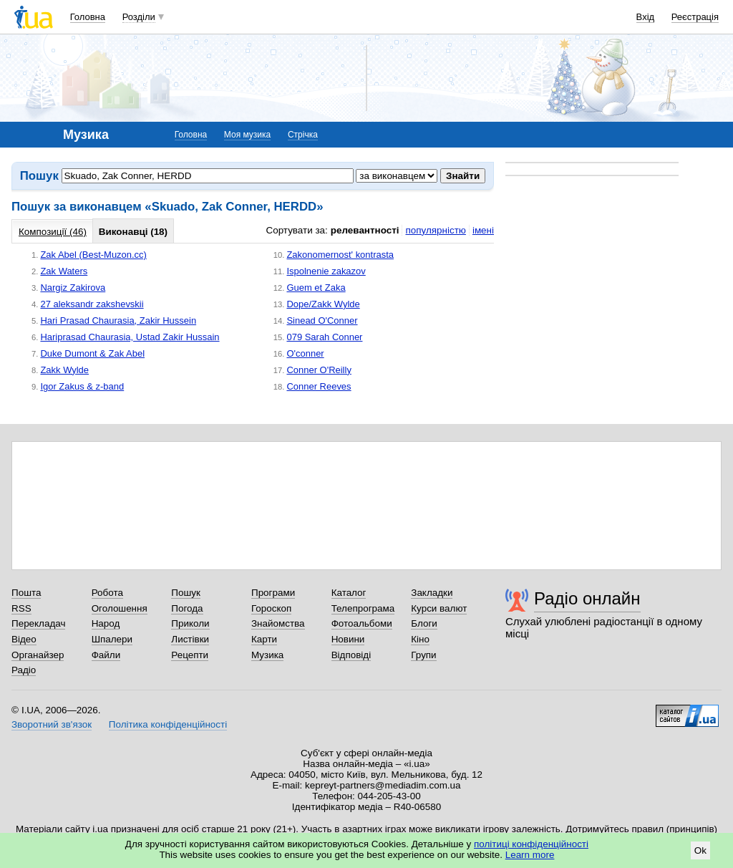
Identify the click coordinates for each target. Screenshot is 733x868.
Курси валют (439, 608)
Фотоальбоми (361, 623)
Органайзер (37, 655)
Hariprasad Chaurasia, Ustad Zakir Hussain (129, 337)
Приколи (190, 623)
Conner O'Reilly (318, 370)
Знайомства (278, 623)
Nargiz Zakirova (72, 287)
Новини (348, 639)
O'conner (305, 353)
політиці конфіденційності (531, 844)
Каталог (348, 592)
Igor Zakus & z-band (82, 386)
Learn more (530, 854)
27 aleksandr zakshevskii (91, 304)
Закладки (431, 592)
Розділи (138, 16)
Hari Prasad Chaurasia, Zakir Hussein (118, 320)
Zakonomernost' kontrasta (340, 254)
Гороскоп (271, 608)
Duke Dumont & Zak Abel (92, 353)
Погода (187, 608)
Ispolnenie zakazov (325, 271)
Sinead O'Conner (321, 320)
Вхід (645, 16)
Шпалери (112, 639)
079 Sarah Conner (324, 337)
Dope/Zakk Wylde (322, 304)
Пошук (185, 592)
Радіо (23, 670)
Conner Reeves (318, 386)
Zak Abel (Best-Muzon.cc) (93, 254)
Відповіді (351, 655)
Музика (267, 655)
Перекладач (38, 623)
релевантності (365, 230)
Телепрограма (363, 608)
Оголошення (119, 608)
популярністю (435, 230)
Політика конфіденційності (168, 724)
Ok (700, 850)
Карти (264, 639)
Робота (107, 592)
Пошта (26, 592)
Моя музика (247, 135)
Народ (106, 623)
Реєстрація (695, 16)
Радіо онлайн (587, 598)
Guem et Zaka (315, 287)
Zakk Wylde (64, 370)
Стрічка (303, 135)
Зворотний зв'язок (51, 724)
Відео (24, 639)
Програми (273, 592)
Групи (423, 655)
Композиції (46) (53, 231)
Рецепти (189, 655)
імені (483, 230)
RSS (21, 608)
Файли (106, 655)
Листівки (190, 639)
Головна (87, 16)
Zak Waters (63, 271)
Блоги (424, 623)
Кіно (420, 639)
